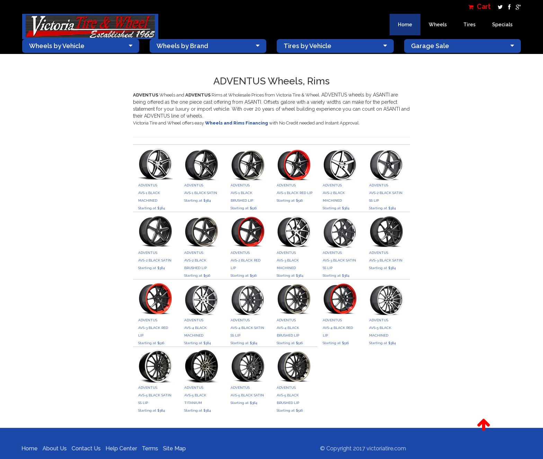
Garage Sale (462, 45)
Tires (469, 24)
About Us (52, 448)
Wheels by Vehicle (80, 45)
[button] (483, 424)
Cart (479, 7)
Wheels (438, 24)
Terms (147, 448)
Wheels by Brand (208, 45)
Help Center (118, 448)
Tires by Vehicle (335, 45)
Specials (502, 24)
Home (405, 24)
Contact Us (83, 448)
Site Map (171, 448)
